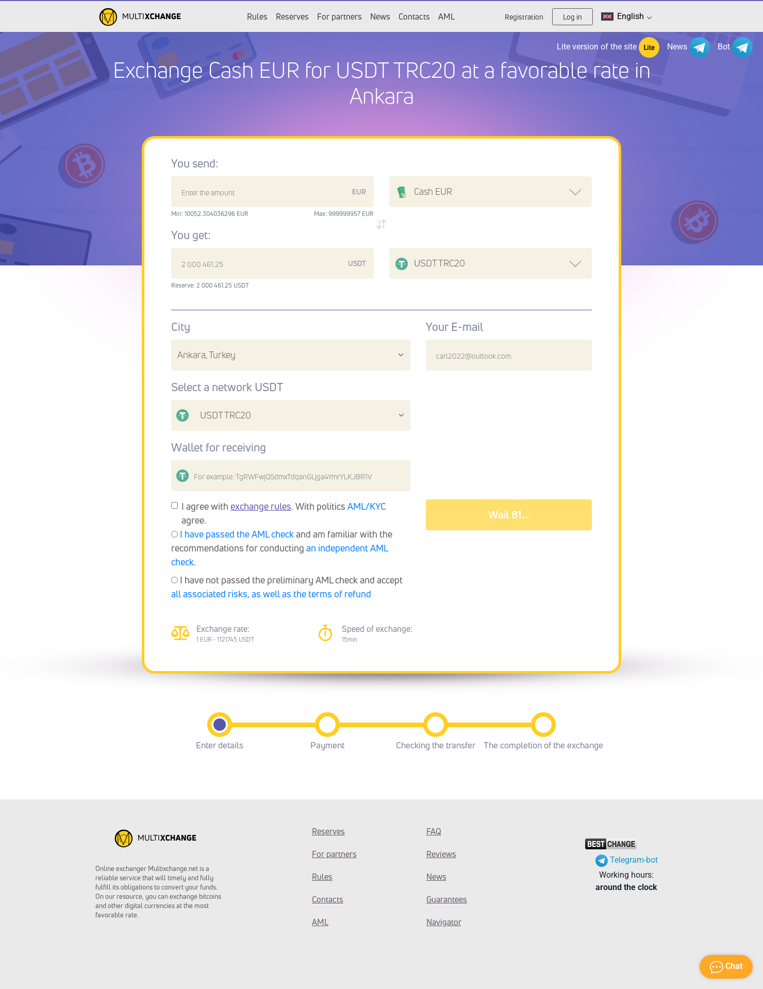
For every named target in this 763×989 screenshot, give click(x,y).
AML (446, 16)
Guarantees (446, 899)
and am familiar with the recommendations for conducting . (281, 548)
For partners (339, 16)
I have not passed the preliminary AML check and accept (287, 587)
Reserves (292, 16)
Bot (735, 47)
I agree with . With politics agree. (283, 513)
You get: (190, 235)
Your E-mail (454, 326)
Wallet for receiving (218, 447)
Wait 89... (508, 515)
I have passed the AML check (237, 534)
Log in (572, 17)
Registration (524, 17)
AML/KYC (366, 506)
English (626, 16)
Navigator (443, 922)
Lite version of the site (608, 47)
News (380, 16)
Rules (257, 16)
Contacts (414, 16)
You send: (194, 163)
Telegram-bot (626, 860)
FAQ (433, 831)
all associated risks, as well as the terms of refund (271, 594)
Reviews (441, 854)
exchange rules (260, 506)
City (180, 326)
